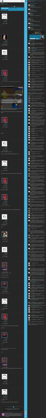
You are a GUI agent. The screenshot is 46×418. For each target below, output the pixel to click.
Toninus (6, 76)
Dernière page (23, 6)
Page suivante (21, 6)
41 (12, 6)
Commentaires (33, 3)
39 (10, 6)
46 (19, 6)
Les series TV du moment (32, 20)
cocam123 (31, 27)
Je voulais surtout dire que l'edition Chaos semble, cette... (35, 21)
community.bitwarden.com (40, 280)
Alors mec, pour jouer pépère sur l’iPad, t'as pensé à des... (35, 25)
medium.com (40, 307)
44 (16, 6)
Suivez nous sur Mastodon (26, 414)
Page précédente (7, 6)
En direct (32, 1)
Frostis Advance (32, 4)
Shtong (6, 40)
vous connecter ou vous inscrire (14, 409)
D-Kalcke (6, 288)
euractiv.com (39, 289)
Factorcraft (4, 9)
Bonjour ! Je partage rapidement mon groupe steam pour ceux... (35, 29)
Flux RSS (26, 411)
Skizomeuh (5, 268)
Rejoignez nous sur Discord (26, 413)
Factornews (5, 8)
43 (15, 6)
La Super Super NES (31, 14)
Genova (6, 395)
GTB (30, 18)
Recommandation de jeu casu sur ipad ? (33, 24)
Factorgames (12, 8)
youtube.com (35, 48)
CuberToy (6, 147)
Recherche (21, 1)
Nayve (6, 20)
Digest (40, 1)
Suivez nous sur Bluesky (26, 416)
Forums (31, 17)
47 (20, 6)
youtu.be (39, 62)
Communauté (26, 204)
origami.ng (39, 297)
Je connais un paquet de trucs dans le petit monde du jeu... (35, 7)
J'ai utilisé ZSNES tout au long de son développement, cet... (35, 15)
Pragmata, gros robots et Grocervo (33, 10)
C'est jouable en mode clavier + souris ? (33, 11)
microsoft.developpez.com (38, 309)
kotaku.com (37, 265)
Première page (6, 6)
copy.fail (35, 89)
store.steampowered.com (33, 50)
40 (11, 6)
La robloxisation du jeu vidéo (32, 6)
